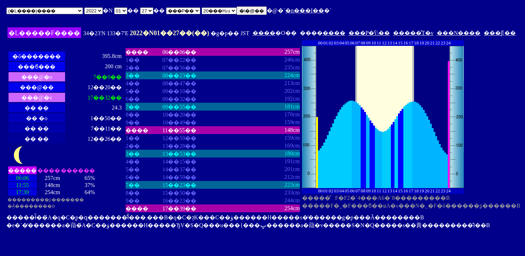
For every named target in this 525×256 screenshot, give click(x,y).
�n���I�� (304, 10)
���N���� (459, 33)
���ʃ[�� (499, 33)
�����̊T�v (413, 33)
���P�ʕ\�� (369, 33)
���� (264, 33)
